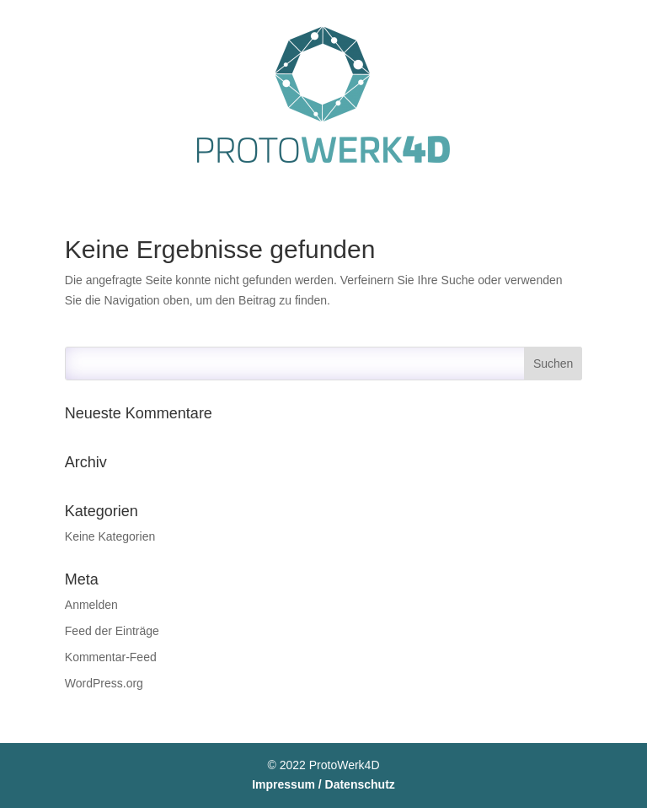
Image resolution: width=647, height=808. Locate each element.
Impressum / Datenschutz (323, 784)
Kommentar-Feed (111, 657)
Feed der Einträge (112, 631)
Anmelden (91, 604)
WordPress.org (104, 683)
